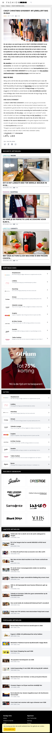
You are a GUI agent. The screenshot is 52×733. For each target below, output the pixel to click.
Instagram (19, 133)
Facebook (8, 133)
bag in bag (28, 86)
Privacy (29, 723)
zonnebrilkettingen (22, 73)
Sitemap (29, 720)
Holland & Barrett (8, 720)
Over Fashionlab (31, 718)
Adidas (5, 718)
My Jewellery (8, 63)
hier (22, 113)
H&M (4, 723)
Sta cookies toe (9, 729)
